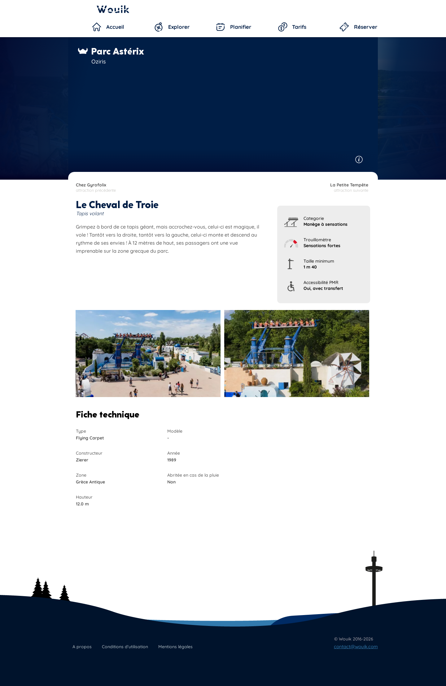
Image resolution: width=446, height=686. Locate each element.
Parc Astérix (117, 51)
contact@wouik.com (356, 646)
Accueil (115, 27)
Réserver (365, 27)
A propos (82, 646)
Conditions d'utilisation (125, 646)
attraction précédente (149, 187)
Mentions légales (175, 646)
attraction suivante (295, 187)
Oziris (98, 61)
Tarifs (299, 27)
